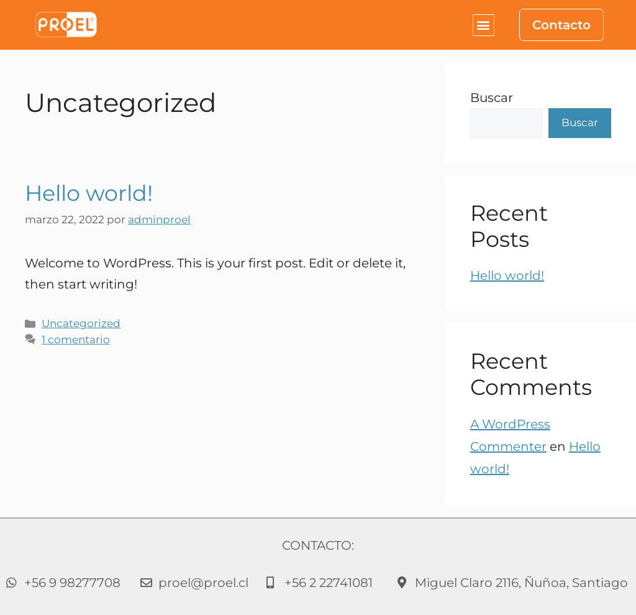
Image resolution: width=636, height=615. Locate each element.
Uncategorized (81, 323)
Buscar (491, 97)
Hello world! (89, 193)
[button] (483, 25)
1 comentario (76, 339)
